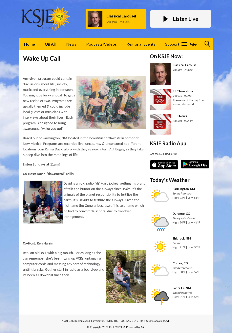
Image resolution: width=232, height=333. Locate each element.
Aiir (143, 327)
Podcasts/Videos (101, 44)
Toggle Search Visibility (207, 45)
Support (172, 44)
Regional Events (141, 44)
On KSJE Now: (166, 56)
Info (193, 44)
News (71, 44)
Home (29, 44)
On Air (50, 44)
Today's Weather (170, 180)
